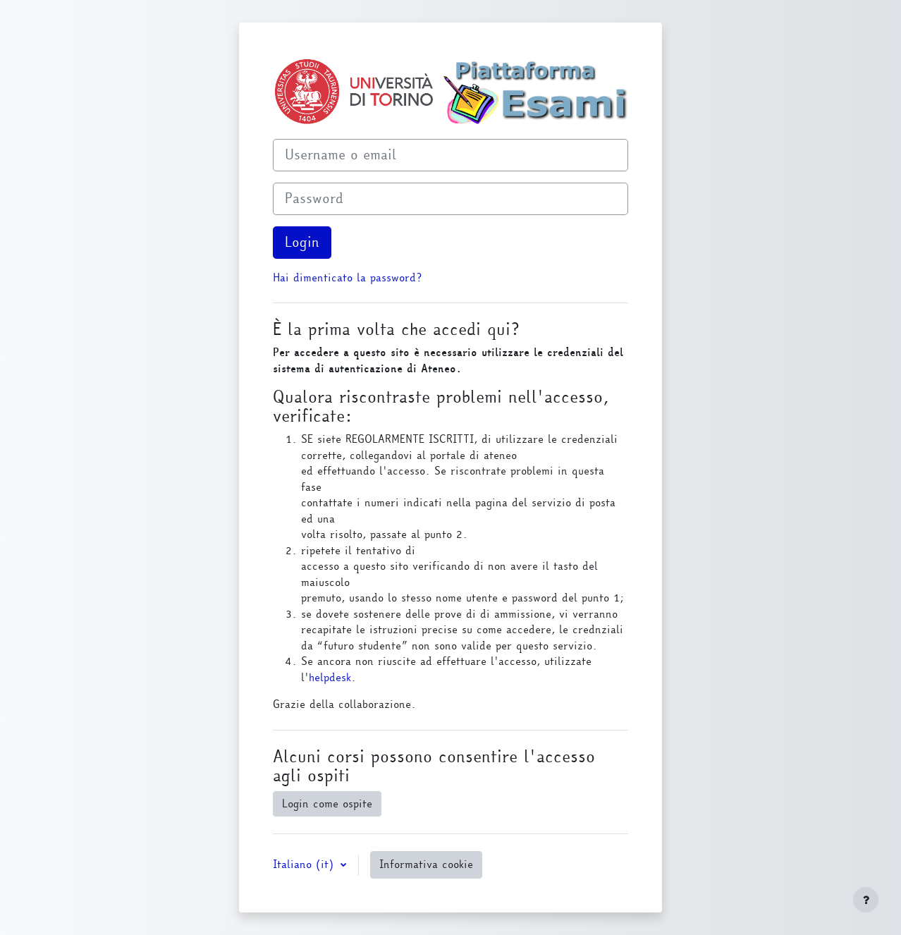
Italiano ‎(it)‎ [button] (305, 864)
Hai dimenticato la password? (347, 278)
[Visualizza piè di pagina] (865, 899)
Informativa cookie (426, 864)
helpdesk (330, 677)
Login (302, 242)
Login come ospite (327, 804)
